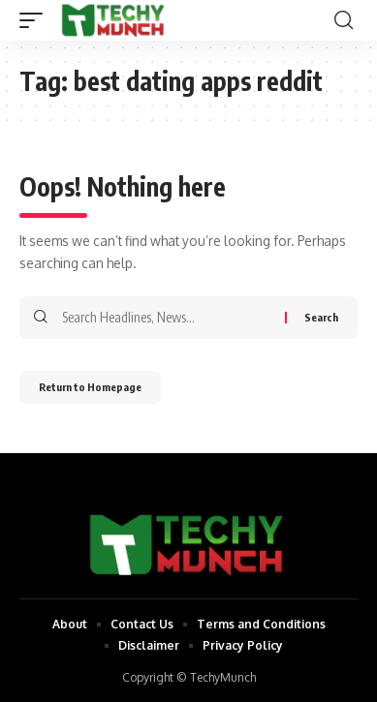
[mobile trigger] (35, 20)
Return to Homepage (90, 387)
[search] (344, 20)
